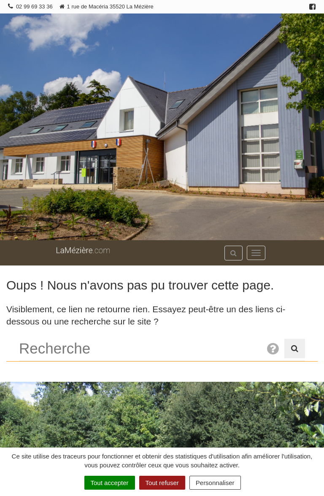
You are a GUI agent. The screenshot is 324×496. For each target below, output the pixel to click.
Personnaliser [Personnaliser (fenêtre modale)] (215, 482)
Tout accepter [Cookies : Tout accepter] (110, 482)
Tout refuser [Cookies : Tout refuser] (162, 482)
